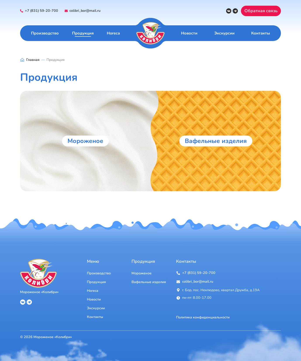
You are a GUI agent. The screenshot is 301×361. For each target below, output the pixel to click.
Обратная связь (261, 11)
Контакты (260, 33)
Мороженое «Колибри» (39, 292)
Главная (33, 59)
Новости (189, 33)
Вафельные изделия (216, 141)
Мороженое (85, 141)
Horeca (113, 33)
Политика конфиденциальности (203, 317)
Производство (45, 33)
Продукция (83, 33)
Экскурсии (224, 33)
